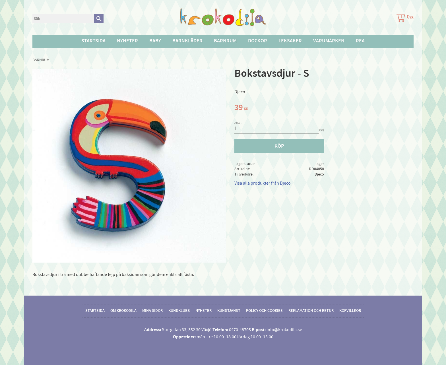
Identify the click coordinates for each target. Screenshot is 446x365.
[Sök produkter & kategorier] (63, 18)
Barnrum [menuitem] (225, 41)
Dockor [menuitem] (257, 41)
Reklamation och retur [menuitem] (311, 310)
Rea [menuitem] (360, 41)
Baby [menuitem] (155, 41)
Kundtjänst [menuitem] (228, 310)
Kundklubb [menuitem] (179, 310)
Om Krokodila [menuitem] (123, 310)
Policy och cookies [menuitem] (264, 310)
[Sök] (99, 18)
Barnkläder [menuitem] (187, 41)
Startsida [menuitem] (93, 41)
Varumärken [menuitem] (328, 41)
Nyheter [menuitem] (127, 41)
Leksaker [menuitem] (290, 41)
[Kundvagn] (404, 18)
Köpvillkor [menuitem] (350, 310)
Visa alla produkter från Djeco (262, 183)
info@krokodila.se (284, 330)
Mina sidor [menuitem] (152, 310)
